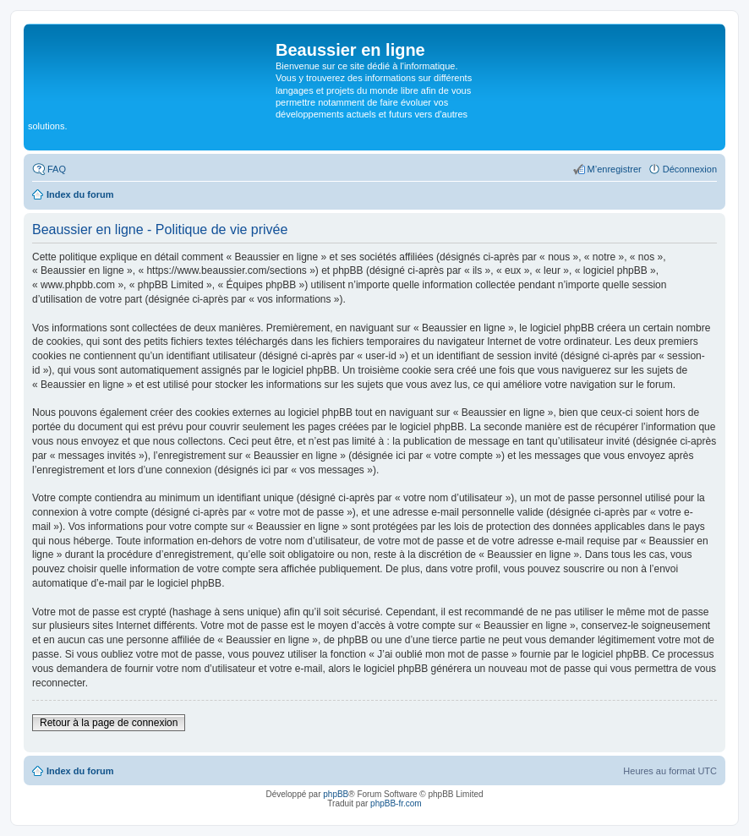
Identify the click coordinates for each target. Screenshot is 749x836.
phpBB (335, 794)
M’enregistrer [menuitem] (615, 169)
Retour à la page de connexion (109, 723)
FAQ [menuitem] (56, 169)
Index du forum (79, 771)
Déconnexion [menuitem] (690, 169)
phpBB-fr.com (396, 803)
